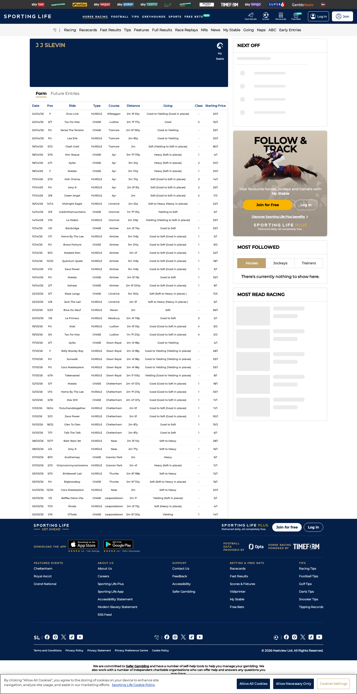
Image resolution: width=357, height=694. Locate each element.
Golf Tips (305, 584)
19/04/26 (37, 146)
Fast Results (239, 576)
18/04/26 (37, 154)
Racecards (237, 568)
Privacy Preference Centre (131, 650)
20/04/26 (38, 130)
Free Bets (237, 607)
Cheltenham (43, 568)
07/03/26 (37, 457)
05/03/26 (37, 473)
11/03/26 (37, 408)
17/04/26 (37, 179)
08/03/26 (37, 441)
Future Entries (65, 93)
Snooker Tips (308, 599)
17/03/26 (37, 342)
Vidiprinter (237, 591)
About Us (105, 568)
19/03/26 (37, 326)
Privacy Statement (99, 650)
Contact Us (180, 568)
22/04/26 (37, 122)
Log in (313, 527)
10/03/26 (37, 424)
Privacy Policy (74, 650)
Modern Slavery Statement (117, 607)
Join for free (287, 527)
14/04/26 (37, 212)
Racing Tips (307, 568)
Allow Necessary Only (293, 686)
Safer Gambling (183, 591)
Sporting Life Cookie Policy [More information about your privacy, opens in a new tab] (133, 687)
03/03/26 (37, 498)
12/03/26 (37, 383)
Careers (103, 576)
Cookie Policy (160, 650)
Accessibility (181, 584)
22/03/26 (37, 293)
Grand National (45, 584)
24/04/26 (38, 113)
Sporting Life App (110, 591)
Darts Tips (306, 591)
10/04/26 (37, 269)
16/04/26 (37, 203)
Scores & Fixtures (242, 584)
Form (41, 93)
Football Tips (308, 576)
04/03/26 (38, 490)
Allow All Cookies (253, 686)
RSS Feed (105, 614)
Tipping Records (311, 607)
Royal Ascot (43, 576)
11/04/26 (37, 228)
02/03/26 (37, 514)
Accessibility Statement (115, 599)
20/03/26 (37, 318)
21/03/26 (37, 310)
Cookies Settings (333, 686)
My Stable (237, 599)
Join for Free (267, 205)
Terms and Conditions (47, 650)
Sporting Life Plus (111, 584)
